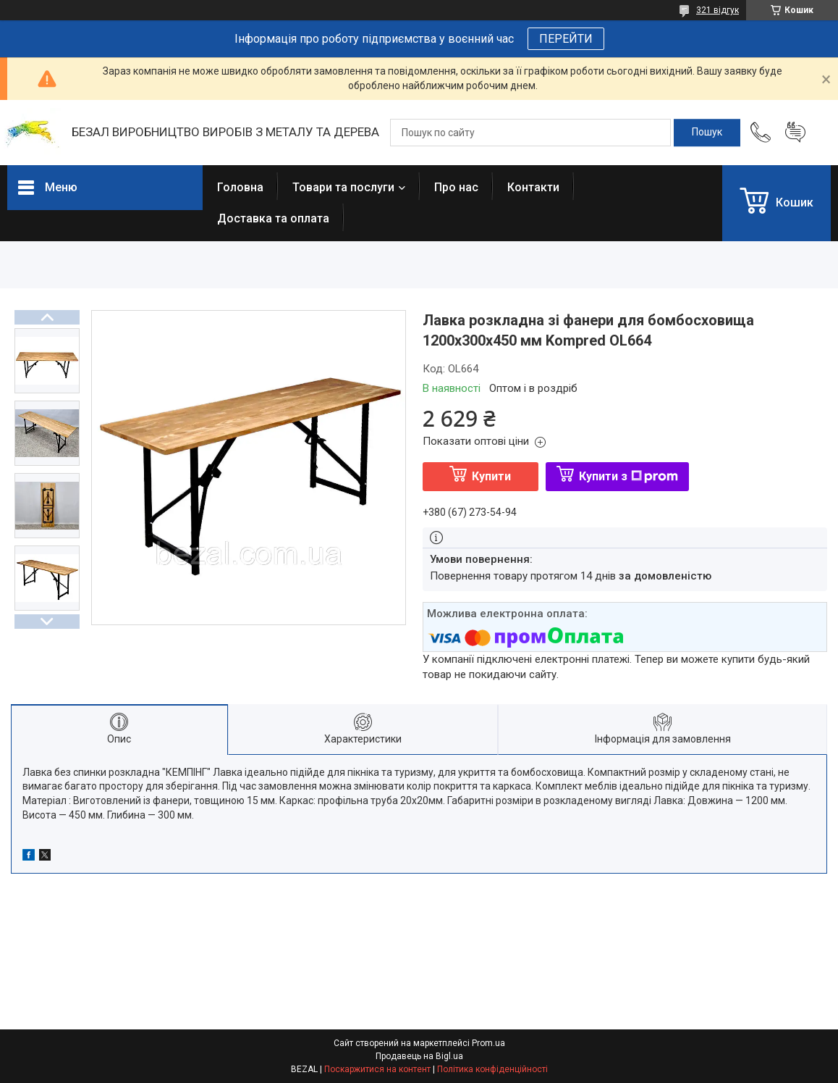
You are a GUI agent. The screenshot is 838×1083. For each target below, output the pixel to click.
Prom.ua (488, 1043)
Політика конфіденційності (492, 1069)
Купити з (628, 476)
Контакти (533, 187)
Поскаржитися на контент (377, 1069)
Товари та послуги (343, 187)
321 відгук (717, 10)
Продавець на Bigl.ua (419, 1056)
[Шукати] (707, 132)
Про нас (456, 187)
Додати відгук (795, 132)
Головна (240, 187)
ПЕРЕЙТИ (566, 39)
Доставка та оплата (273, 218)
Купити (491, 476)
